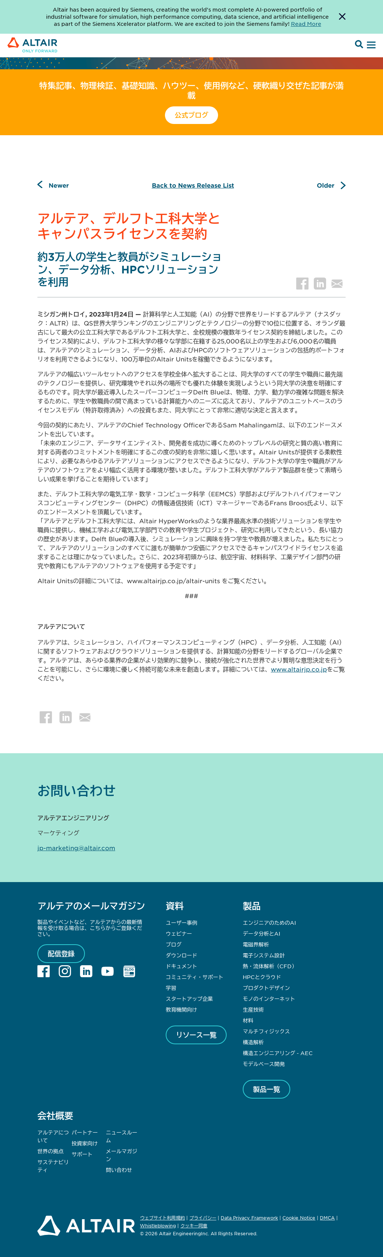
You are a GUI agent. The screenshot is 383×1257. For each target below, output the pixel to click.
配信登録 (61, 953)
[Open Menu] (370, 45)
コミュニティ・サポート (194, 976)
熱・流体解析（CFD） (270, 966)
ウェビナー (179, 933)
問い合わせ (120, 1169)
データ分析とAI (261, 933)
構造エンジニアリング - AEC (278, 1052)
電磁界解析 (256, 944)
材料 (248, 1020)
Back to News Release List (193, 185)
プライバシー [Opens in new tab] (202, 1218)
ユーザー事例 (181, 922)
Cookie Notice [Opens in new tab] (298, 1218)
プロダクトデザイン (266, 987)
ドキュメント (181, 966)
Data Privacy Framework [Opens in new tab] (249, 1218)
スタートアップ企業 (189, 998)
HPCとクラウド (262, 976)
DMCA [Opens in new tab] (327, 1218)
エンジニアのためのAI (269, 922)
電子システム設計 (264, 955)
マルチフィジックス (266, 1031)
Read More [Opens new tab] (306, 23)
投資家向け (85, 1143)
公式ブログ (191, 115)
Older (325, 185)
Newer (59, 185)
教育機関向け (181, 1009)
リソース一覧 (196, 1035)
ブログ (173, 944)
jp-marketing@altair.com (76, 847)
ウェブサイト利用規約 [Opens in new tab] (162, 1218)
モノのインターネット (269, 998)
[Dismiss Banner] (342, 17)
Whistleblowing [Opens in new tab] (158, 1226)
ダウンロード (181, 955)
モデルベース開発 (264, 1063)
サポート (82, 1154)
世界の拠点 (50, 1151)
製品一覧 (266, 1089)
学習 (171, 987)
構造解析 (253, 1042)
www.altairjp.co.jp (299, 669)
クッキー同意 (193, 1226)
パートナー (85, 1132)
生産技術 (253, 1009)
